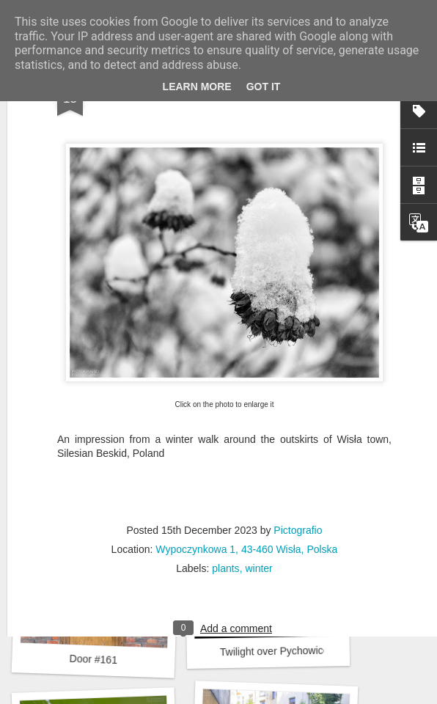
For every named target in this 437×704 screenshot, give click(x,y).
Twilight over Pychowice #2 (281, 651)
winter (258, 477)
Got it (263, 86)
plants (225, 477)
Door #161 (93, 659)
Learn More (197, 86)
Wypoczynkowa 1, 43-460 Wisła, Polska (246, 457)
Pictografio (297, 438)
